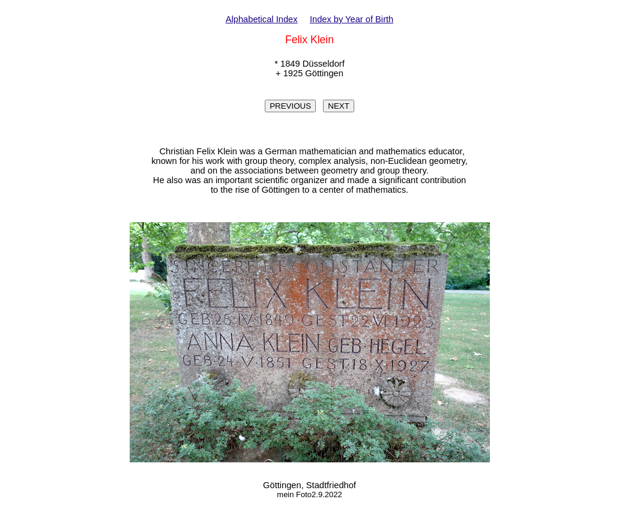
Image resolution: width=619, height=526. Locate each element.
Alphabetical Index (262, 19)
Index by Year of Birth (351, 19)
